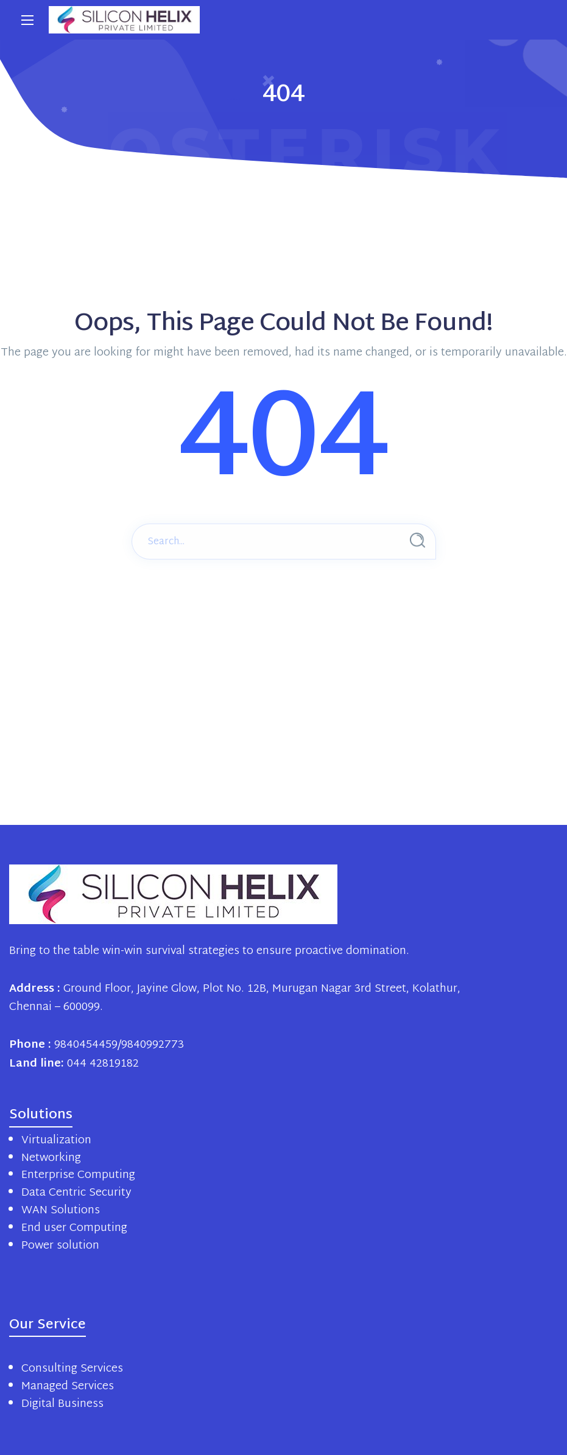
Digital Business (62, 1404)
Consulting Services (72, 1369)
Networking (51, 1158)
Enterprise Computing (78, 1175)
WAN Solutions (60, 1211)
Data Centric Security (76, 1193)
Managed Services (67, 1386)
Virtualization (56, 1141)
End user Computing (74, 1228)
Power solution (60, 1246)
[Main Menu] (27, 20)
